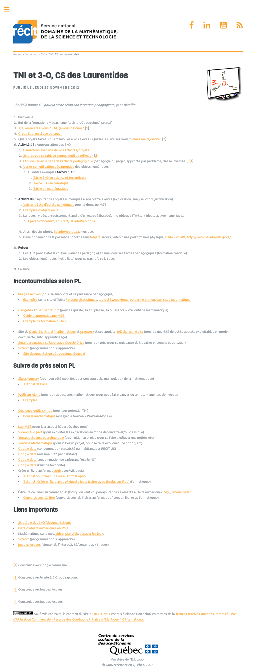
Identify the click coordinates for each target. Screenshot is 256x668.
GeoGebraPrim (48, 310)
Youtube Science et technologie (41, 438)
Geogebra (25, 310)
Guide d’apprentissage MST (43, 316)
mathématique (65, 332)
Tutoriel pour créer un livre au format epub (54, 476)
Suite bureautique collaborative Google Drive (51, 342)
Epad (32, 221)
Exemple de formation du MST (45, 321)
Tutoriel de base (35, 384)
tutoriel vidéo (182, 492)
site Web (71, 534)
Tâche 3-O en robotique (50, 183)
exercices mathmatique (173, 300)
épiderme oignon (142, 300)
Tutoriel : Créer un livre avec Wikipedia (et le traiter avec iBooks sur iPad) (76, 482)
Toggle (9, 9)
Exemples (30, 300)
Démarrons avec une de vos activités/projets (56, 150)
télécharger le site (130, 332)
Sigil (167, 492)
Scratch (23, 348)
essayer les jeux (91, 534)
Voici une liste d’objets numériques (48, 204)
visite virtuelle (175, 237)
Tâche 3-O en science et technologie (59, 178)
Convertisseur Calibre (39, 498)
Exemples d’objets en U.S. (42, 210)
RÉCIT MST (102, 614)
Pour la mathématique (39, 416)
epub (57, 470)
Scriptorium (45, 221)
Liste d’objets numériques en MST (43, 528)
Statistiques (88, 300)
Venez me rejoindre (146, 139)
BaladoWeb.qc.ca (82, 221)
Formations (31, 54)
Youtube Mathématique (35, 443)
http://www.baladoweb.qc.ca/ (209, 237)
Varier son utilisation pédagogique (48, 166)
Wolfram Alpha (29, 394)
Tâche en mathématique (50, 188)
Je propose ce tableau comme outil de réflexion (58, 156)
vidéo (60, 534)
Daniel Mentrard (41, 332)
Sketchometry (28, 378)
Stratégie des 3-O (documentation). (44, 522)
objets (95, 237)
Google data (27, 448)
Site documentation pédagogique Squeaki (54, 354)
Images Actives (29, 294)
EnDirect (62, 221)
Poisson (72, 300)
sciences (86, 332)
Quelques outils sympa (35, 410)
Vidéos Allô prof (30, 432)
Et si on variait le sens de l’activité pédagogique (58, 161)
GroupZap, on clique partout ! (40, 134)
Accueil (17, 54)
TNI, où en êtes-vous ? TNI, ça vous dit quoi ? (51, 128)
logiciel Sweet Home (113, 300)
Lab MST (25, 426)
